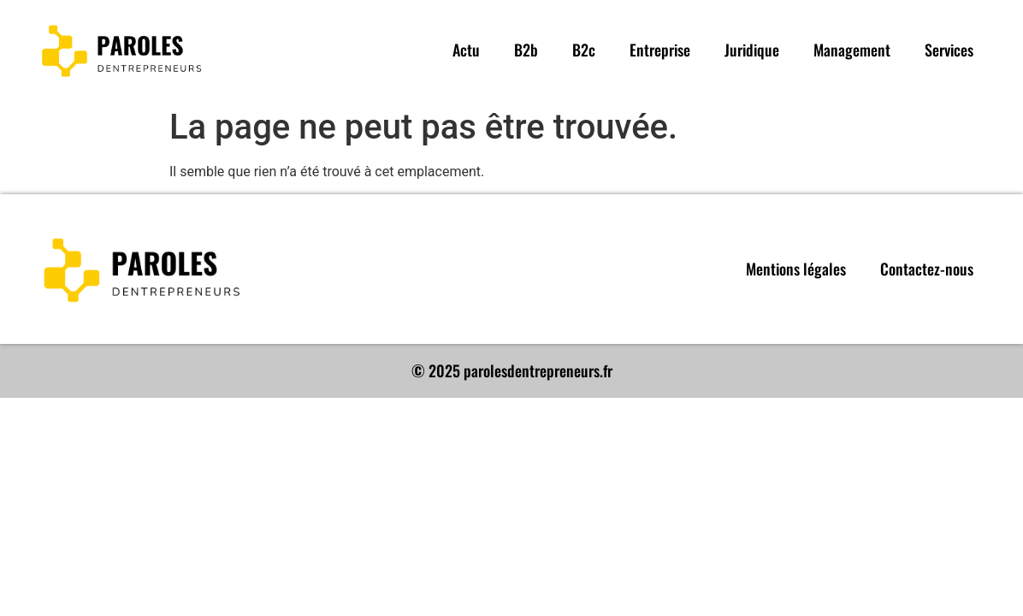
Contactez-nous (926, 269)
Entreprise (660, 49)
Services (949, 49)
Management (851, 49)
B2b (526, 49)
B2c (583, 49)
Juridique (751, 49)
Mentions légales (796, 269)
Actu (466, 49)
